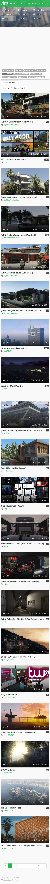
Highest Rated (14, 88)
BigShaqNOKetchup (11, 125)
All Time (10, 83)
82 (34, 866)
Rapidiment (8, 773)
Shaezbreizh (8, 811)
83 (39, 866)
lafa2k (6, 546)
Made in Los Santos (9, 880)
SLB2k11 (7, 433)
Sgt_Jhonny (8, 848)
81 (28, 866)
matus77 (7, 622)
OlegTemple (8, 509)
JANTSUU (8, 351)
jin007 (6, 389)
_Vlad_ (6, 162)
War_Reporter (9, 660)
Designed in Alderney (10, 877)
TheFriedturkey (9, 697)
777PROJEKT (9, 735)
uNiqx (6, 584)
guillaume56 (8, 471)
